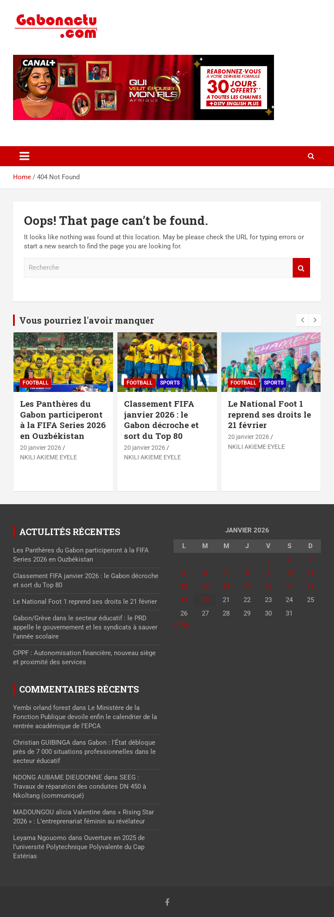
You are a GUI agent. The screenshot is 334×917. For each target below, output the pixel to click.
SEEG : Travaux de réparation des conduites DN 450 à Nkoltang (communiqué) (79, 786)
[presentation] (302, 320)
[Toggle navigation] (24, 156)
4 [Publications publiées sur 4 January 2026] (310, 559)
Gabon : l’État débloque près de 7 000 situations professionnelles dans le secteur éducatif (84, 752)
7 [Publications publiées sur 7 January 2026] (226, 573)
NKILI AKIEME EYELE (48, 457)
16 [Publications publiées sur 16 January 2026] (268, 586)
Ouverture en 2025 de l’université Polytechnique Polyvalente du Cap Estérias (79, 847)
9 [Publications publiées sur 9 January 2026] (268, 573)
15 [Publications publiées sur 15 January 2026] (247, 586)
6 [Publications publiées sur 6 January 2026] (205, 573)
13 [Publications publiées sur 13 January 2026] (205, 586)
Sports (170, 383)
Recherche (301, 268)
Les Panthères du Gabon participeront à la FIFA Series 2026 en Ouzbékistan (63, 419)
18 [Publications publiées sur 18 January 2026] (310, 586)
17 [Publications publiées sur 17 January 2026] (289, 586)
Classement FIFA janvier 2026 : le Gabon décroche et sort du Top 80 (161, 419)
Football (36, 383)
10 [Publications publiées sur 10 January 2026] (289, 573)
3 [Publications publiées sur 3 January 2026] (289, 559)
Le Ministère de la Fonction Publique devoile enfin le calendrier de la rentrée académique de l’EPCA (85, 717)
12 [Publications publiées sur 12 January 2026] (183, 586)
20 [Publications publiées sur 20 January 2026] (205, 600)
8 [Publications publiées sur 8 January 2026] (247, 573)
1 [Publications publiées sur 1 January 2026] (247, 559)
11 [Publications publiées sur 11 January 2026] (310, 573)
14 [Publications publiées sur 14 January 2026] (226, 586)
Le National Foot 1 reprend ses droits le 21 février (269, 414)
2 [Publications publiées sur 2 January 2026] (268, 559)
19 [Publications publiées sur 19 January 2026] (183, 600)
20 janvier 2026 (40, 447)
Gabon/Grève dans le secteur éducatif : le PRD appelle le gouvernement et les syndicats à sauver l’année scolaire (85, 627)
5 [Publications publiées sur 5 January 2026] (184, 573)
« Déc (182, 625)
